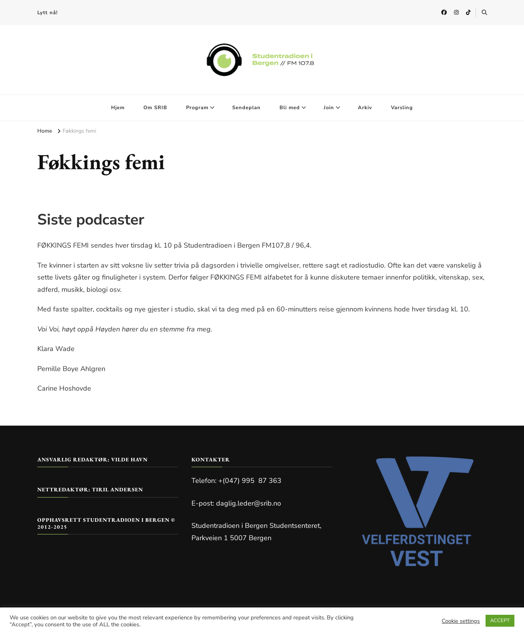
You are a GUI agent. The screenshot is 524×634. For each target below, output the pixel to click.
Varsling (402, 107)
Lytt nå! (47, 12)
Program (197, 107)
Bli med (289, 107)
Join (329, 107)
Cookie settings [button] (461, 620)
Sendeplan (246, 107)
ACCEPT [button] (500, 620)
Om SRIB (155, 107)
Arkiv (365, 107)
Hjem (118, 107)
